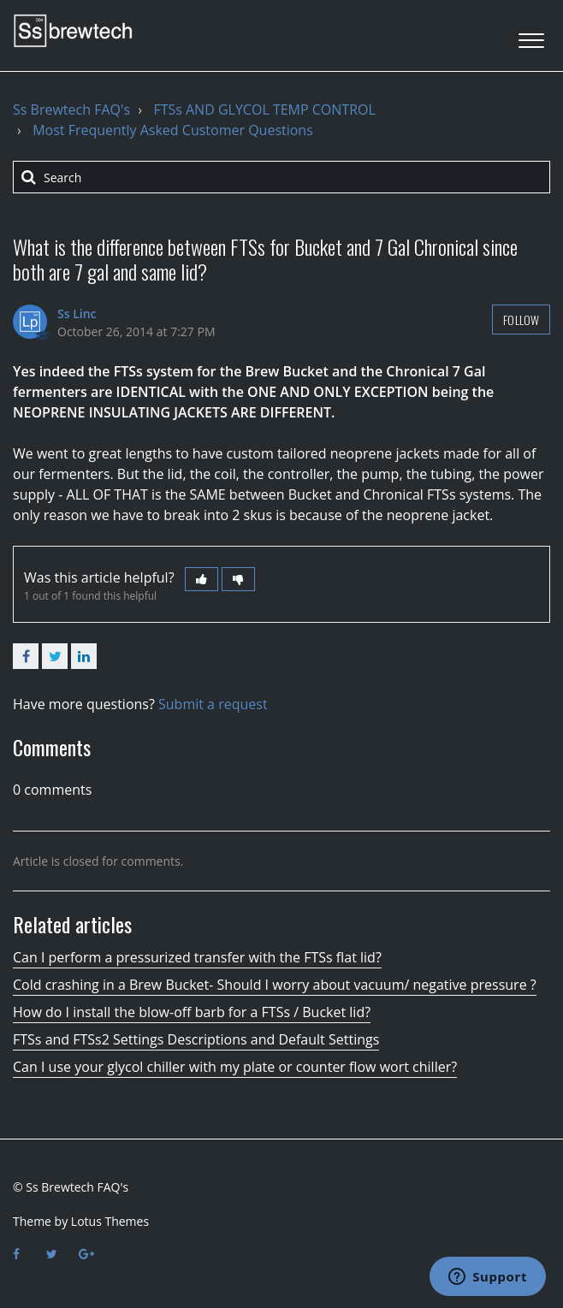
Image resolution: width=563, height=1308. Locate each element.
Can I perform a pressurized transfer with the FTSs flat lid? (197, 957)
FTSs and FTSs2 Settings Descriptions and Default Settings (196, 1039)
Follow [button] (521, 319)
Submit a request (213, 704)
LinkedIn (84, 656)
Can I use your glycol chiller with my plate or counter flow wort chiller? (235, 1066)
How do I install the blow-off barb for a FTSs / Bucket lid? (191, 1012)
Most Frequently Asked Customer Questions (173, 130)
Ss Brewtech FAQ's (71, 109)
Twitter (55, 656)
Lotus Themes (110, 1221)
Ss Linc (77, 313)
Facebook (26, 656)
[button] (531, 35)
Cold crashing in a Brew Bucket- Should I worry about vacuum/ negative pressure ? (274, 984)
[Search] (281, 177)
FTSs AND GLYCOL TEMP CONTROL (264, 109)
